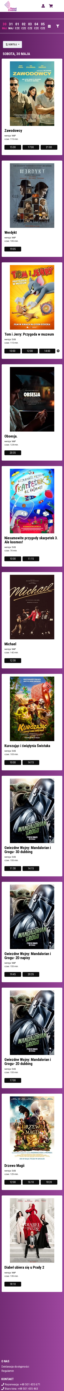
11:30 (13, 868)
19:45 (13, 974)
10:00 (12, 351)
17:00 (31, 147)
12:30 (13, 660)
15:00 (13, 147)
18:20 (49, 1182)
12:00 (30, 351)
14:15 (31, 762)
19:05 (13, 249)
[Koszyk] (50, 6)
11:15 (31, 558)
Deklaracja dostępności (15, 1366)
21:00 (49, 147)
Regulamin (7, 1370)
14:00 (47, 351)
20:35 (13, 452)
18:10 (13, 1284)
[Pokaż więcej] (58, 350)
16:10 (31, 1182)
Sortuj (11, 44)
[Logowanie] (43, 6)
